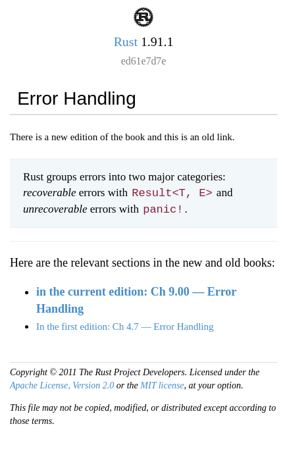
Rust (126, 41)
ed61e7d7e (144, 60)
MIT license (162, 385)
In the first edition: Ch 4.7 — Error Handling (125, 326)
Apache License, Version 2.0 (62, 385)
